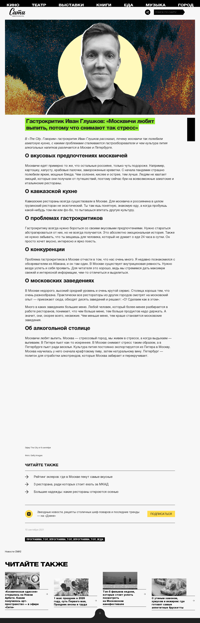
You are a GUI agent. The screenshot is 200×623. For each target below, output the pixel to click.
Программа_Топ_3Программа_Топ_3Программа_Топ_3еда (65, 539)
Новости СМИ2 (13, 551)
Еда (128, 5)
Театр (39, 5)
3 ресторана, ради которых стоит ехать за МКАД (71, 484)
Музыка (155, 5)
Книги (103, 5)
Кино (13, 5)
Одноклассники (191, 137)
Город (185, 5)
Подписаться (161, 513)
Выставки (71, 5)
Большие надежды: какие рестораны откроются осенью (76, 491)
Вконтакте (191, 129)
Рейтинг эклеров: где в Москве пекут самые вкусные (73, 476)
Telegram (191, 122)
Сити (17, 12)
